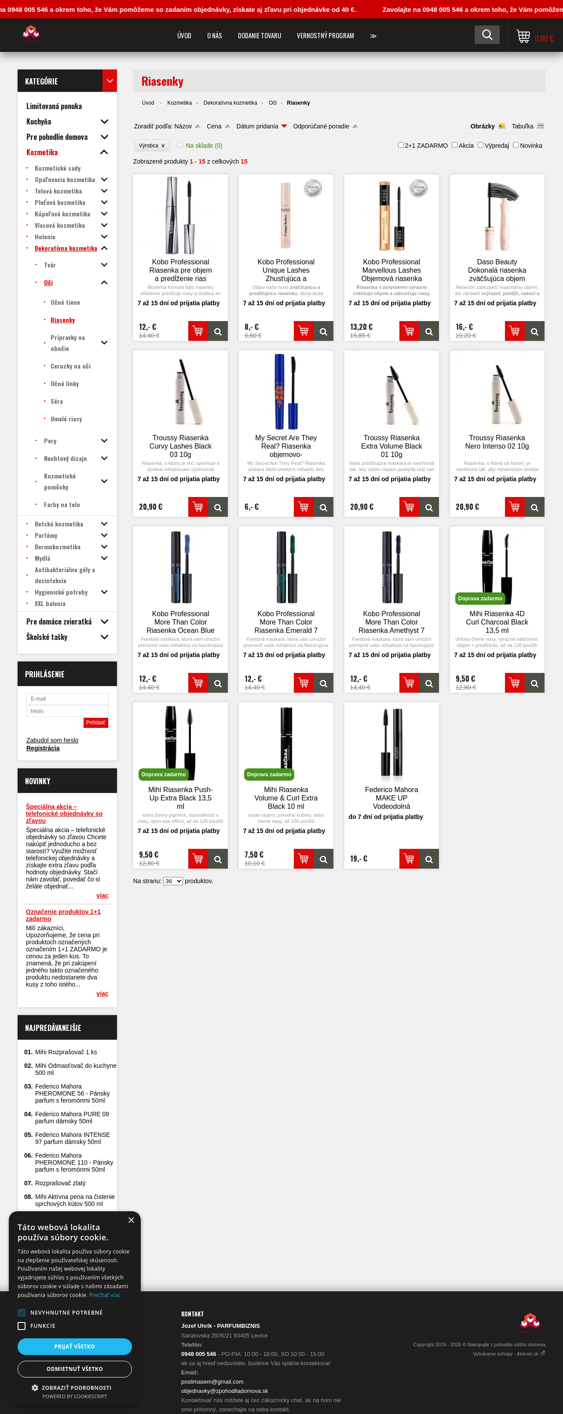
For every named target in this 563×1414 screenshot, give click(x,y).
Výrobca (152, 145)
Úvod (184, 35)
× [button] (131, 1220)
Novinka (531, 145)
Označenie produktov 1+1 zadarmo (63, 915)
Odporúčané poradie (321, 126)
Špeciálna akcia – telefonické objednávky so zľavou (64, 813)
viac (102, 895)
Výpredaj (497, 145)
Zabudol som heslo (52, 740)
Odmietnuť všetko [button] (75, 1369)
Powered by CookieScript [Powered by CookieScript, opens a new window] (75, 1396)
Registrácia (42, 748)
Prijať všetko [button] (75, 1346)
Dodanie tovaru (259, 35)
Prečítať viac (105, 1295)
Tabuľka (523, 126)
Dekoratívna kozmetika (230, 103)
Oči (273, 103)
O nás (214, 35)
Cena (214, 126)
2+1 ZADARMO (426, 145)
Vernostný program (325, 35)
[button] (21, 1313)
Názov (183, 126)
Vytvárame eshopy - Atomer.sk (509, 1353)
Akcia (466, 145)
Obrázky (483, 126)
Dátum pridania (257, 126)
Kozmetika (179, 103)
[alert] (75, 1308)
